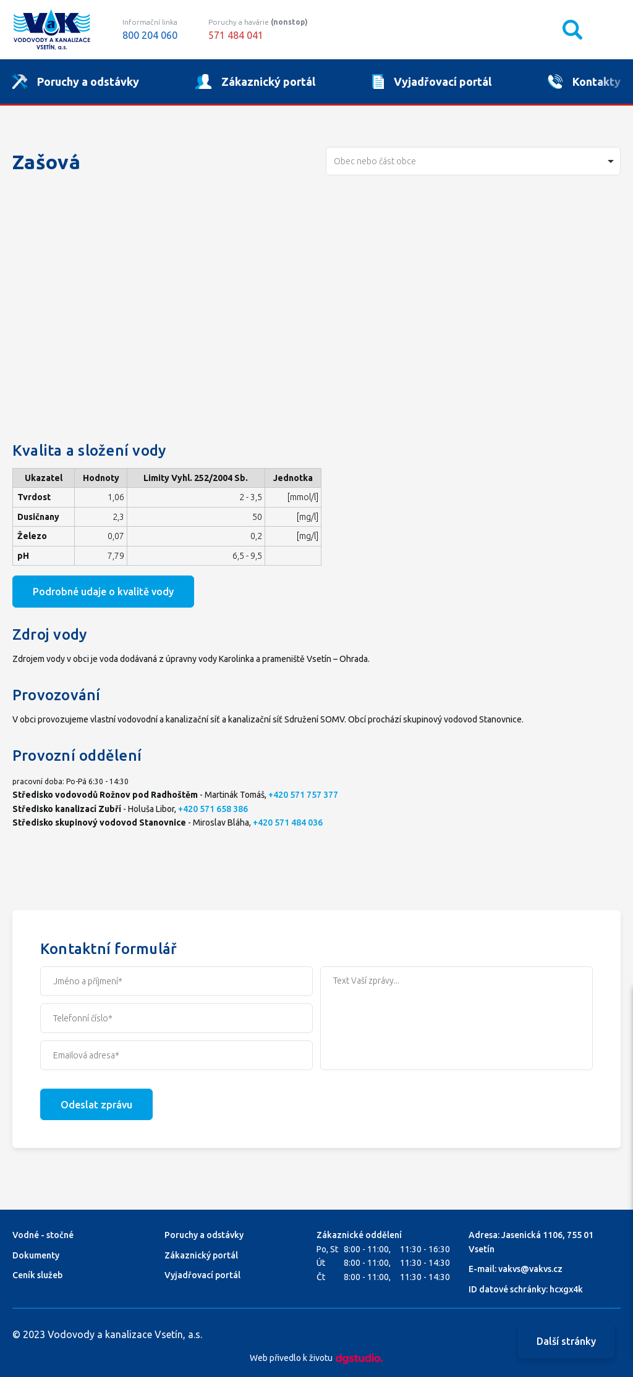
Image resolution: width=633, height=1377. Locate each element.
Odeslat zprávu (96, 1104)
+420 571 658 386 (213, 809)
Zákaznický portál (201, 1255)
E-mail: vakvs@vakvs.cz (516, 1269)
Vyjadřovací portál (202, 1275)
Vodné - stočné (43, 1235)
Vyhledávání (572, 29)
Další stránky (566, 1341)
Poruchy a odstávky (204, 1235)
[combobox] (473, 161)
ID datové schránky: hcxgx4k (526, 1289)
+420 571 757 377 (303, 795)
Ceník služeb (37, 1275)
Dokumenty (35, 1255)
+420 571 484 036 (288, 822)
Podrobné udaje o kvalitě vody (103, 591)
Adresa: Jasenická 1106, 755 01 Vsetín (531, 1242)
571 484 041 (235, 35)
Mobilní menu (611, 30)
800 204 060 (149, 35)
